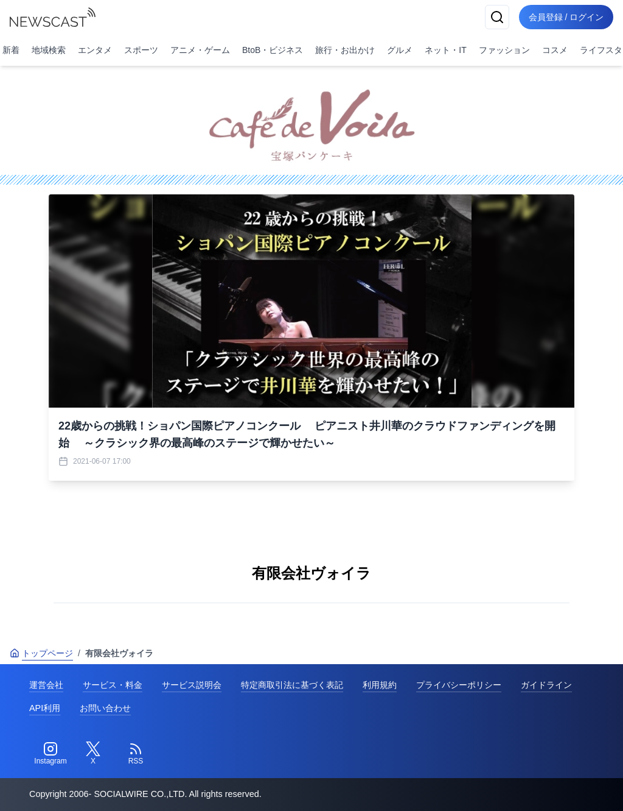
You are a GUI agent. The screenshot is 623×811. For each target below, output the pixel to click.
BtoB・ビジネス (272, 50)
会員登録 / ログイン (566, 17)
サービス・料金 (112, 685)
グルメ (399, 50)
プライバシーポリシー (458, 685)
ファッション (504, 50)
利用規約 (380, 685)
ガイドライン (546, 685)
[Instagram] (50, 753)
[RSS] (135, 753)
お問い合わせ (105, 708)
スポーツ (141, 50)
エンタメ (95, 50)
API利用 (44, 708)
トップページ (41, 653)
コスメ (555, 50)
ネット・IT (445, 50)
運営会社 (46, 685)
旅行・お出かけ (345, 50)
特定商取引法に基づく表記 (292, 685)
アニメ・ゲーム (200, 50)
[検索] (496, 17)
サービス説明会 (191, 685)
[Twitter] (93, 753)
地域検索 (49, 50)
